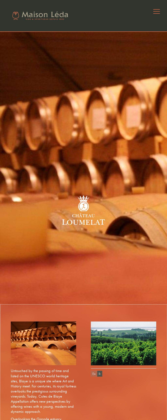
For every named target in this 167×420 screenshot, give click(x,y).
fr (100, 374)
